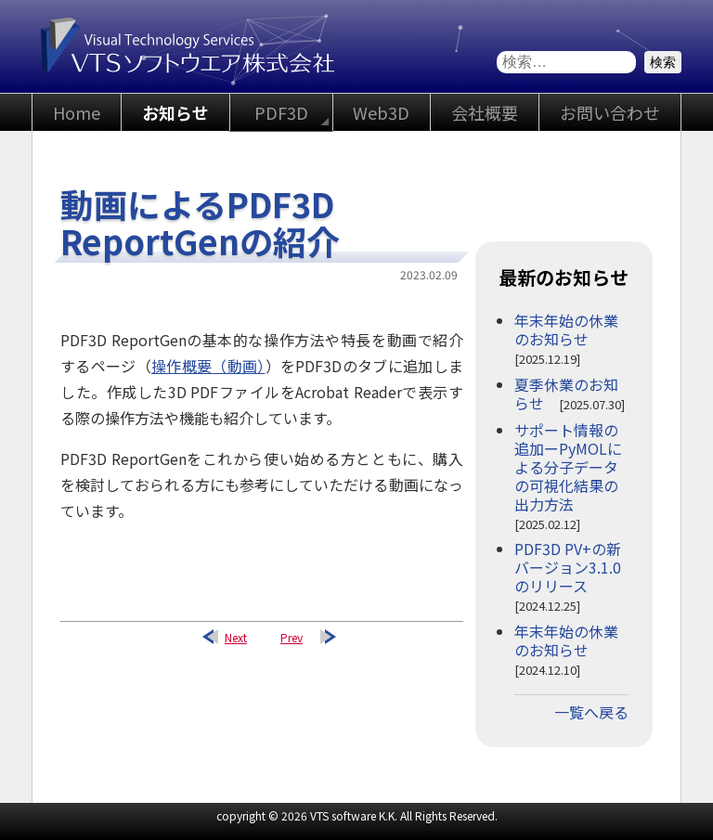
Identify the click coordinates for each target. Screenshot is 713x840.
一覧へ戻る (591, 712)
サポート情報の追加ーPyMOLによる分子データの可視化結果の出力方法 (568, 467)
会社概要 (484, 112)
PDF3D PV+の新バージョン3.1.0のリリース (567, 567)
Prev (291, 637)
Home (76, 112)
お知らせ (175, 112)
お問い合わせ (610, 112)
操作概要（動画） (208, 366)
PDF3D (281, 112)
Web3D (381, 112)
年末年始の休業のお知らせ (566, 329)
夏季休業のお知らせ (566, 393)
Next (236, 637)
